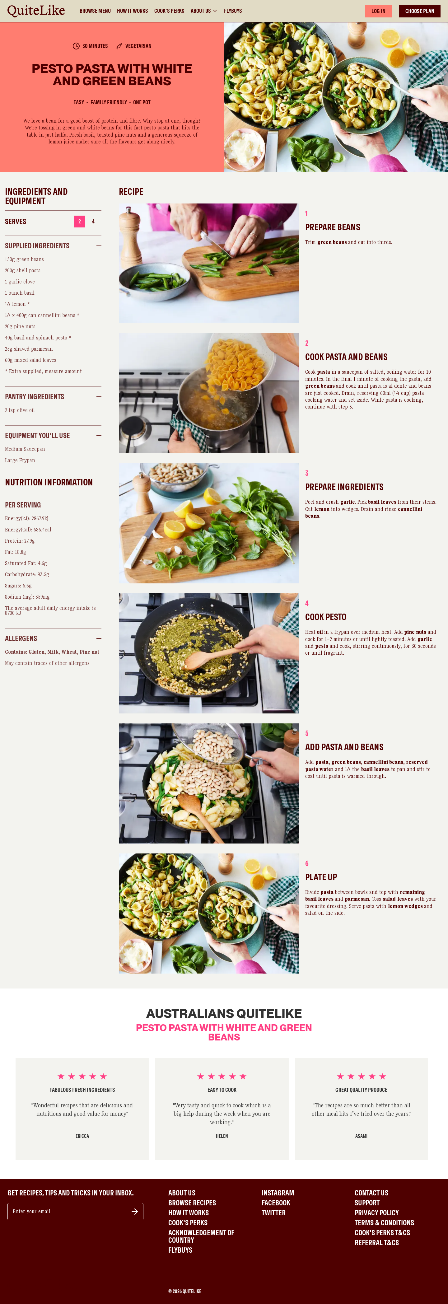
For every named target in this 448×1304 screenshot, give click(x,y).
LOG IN (378, 11)
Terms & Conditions (384, 1223)
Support (367, 1203)
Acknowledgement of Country (201, 1236)
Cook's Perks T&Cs (382, 1232)
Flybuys (233, 11)
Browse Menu (95, 11)
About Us (204, 10)
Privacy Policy (377, 1213)
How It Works (132, 11)
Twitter (274, 1213)
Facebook (276, 1203)
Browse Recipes (192, 1203)
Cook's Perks (169, 11)
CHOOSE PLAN (419, 11)
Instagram (278, 1193)
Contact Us (371, 1193)
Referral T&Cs (377, 1242)
